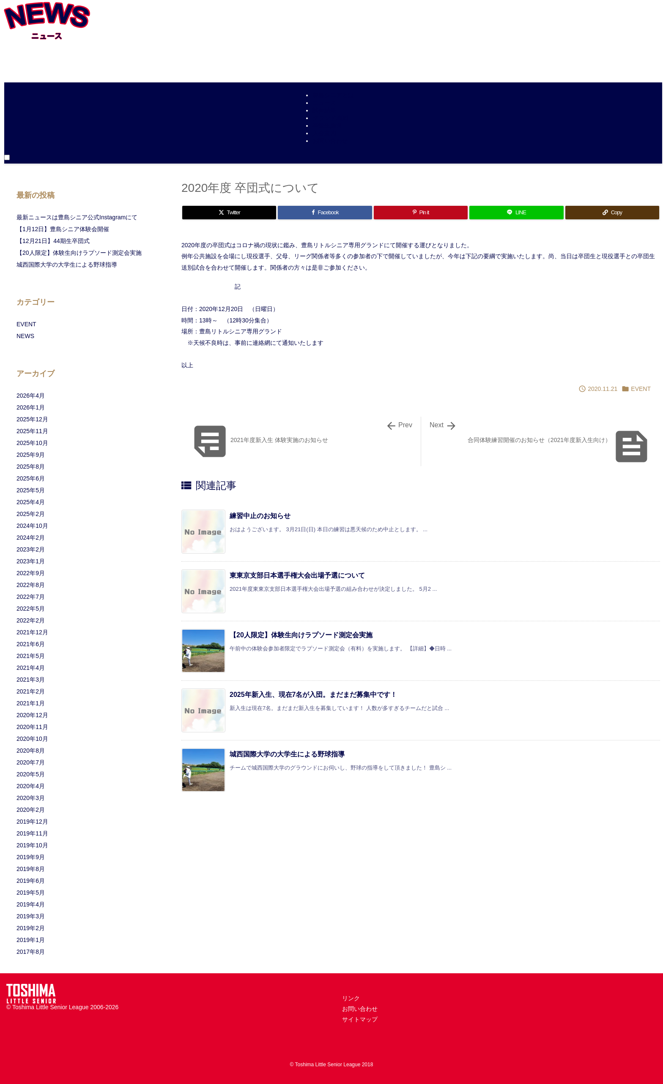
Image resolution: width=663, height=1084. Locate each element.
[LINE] (516, 212)
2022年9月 (30, 573)
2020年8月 (30, 750)
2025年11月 (32, 431)
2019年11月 (32, 833)
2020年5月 (30, 774)
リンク (351, 998)
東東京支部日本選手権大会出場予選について (297, 575)
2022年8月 (30, 585)
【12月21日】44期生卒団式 (53, 241)
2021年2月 (30, 691)
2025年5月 (30, 490)
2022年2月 (30, 620)
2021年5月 (30, 656)
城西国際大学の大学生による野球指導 (287, 754)
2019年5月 (30, 892)
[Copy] (612, 212)
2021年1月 (30, 703)
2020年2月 (30, 809)
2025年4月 (30, 502)
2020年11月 (32, 727)
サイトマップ (360, 1019)
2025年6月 (30, 478)
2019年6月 (30, 880)
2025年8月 (30, 466)
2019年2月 (30, 928)
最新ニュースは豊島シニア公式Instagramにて (76, 217)
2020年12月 (32, 715)
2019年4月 (30, 904)
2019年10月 (32, 845)
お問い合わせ (360, 1008)
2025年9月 (30, 454)
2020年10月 (32, 738)
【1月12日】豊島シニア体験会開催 (62, 229)
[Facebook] (325, 212)
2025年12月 (32, 419)
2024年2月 (30, 537)
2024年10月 (32, 525)
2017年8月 (30, 951)
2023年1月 (30, 561)
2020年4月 (30, 786)
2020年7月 (30, 762)
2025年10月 (32, 443)
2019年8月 (30, 869)
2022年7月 (30, 596)
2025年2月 (30, 514)
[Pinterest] (421, 212)
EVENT (641, 388)
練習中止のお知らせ (260, 515)
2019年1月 (30, 940)
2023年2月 (30, 549)
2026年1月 (30, 407)
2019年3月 (30, 916)
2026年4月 (30, 395)
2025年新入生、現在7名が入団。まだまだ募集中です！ (313, 694)
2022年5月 (30, 608)
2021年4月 (30, 667)
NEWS (25, 336)
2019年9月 (30, 857)
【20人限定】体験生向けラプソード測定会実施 (301, 635)
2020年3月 (30, 798)
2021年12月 (32, 632)
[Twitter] (229, 212)
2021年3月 (30, 679)
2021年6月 (30, 644)
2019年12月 (32, 821)
